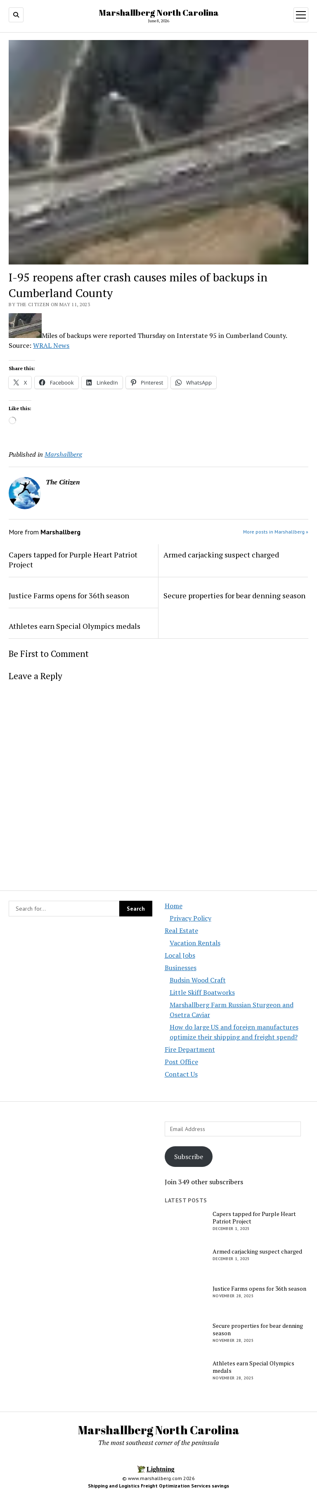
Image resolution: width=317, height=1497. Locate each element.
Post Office (181, 1061)
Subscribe (188, 1156)
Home (173, 905)
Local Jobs (180, 955)
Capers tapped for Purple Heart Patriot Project (73, 559)
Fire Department (190, 1049)
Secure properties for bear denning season (234, 595)
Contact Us (181, 1074)
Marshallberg (63, 454)
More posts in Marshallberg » (275, 532)
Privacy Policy (190, 918)
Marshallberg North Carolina (159, 12)
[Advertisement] (80, 1192)
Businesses (180, 967)
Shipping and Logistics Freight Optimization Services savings (158, 1486)
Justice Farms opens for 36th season (69, 595)
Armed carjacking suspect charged (221, 555)
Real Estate (181, 930)
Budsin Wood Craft (198, 980)
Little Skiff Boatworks (202, 992)
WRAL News (51, 345)
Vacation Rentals (195, 942)
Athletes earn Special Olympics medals (74, 626)
